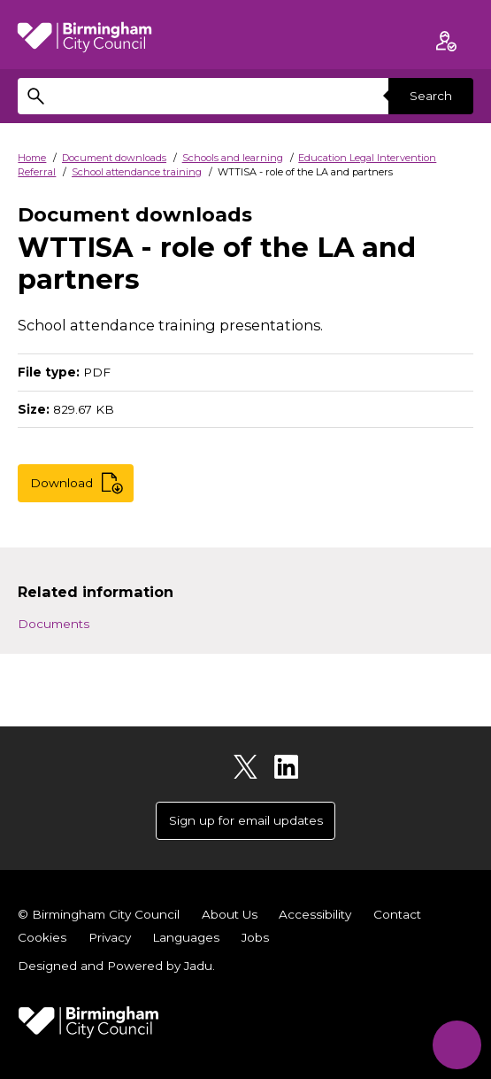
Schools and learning (232, 157)
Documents (53, 624)
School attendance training (137, 172)
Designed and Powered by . (116, 966)
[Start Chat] (457, 1045)
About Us (229, 914)
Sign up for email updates (246, 820)
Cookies (42, 937)
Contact (397, 914)
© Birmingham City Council (99, 914)
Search (431, 96)
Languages (185, 937)
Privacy (109, 937)
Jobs (255, 937)
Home (32, 157)
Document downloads (114, 157)
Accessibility (315, 914)
